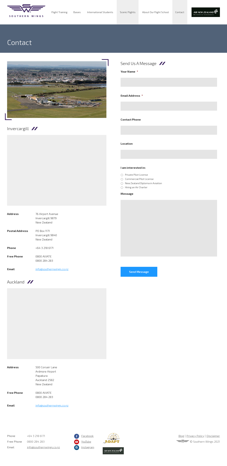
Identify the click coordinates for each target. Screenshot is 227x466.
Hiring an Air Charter (136, 187)
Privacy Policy (195, 435)
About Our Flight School (155, 12)
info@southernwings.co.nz (51, 269)
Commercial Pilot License (139, 178)
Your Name (129, 71)
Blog (181, 435)
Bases (77, 12)
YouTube (86, 441)
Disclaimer (213, 435)
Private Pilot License (136, 174)
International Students (100, 12)
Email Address (132, 95)
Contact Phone (131, 119)
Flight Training (59, 12)
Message (127, 193)
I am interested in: (133, 167)
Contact (179, 12)
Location (127, 143)
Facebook (87, 435)
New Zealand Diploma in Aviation (143, 183)
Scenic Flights (127, 12)
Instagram (87, 447)
